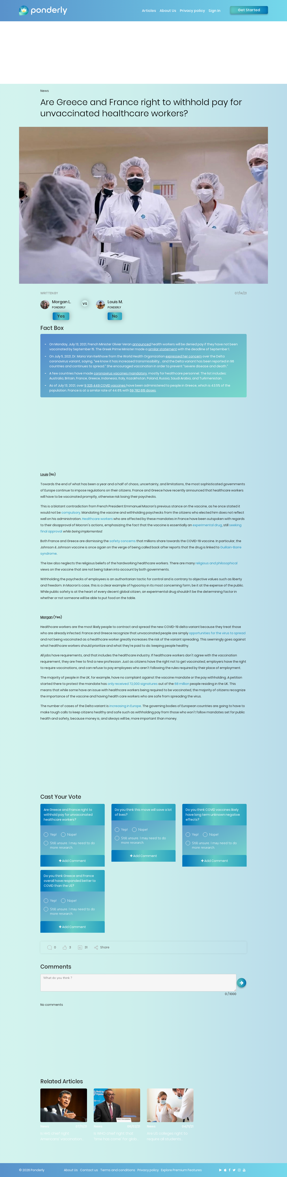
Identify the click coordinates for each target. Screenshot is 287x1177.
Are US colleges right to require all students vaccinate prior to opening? (167, 1136)
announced (141, 344)
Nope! (71, 834)
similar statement (162, 349)
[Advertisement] (143, 52)
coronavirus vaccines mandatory (120, 373)
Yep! (53, 834)
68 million (181, 684)
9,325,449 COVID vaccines (105, 385)
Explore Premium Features (181, 1170)
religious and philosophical (216, 563)
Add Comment (72, 861)
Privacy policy (192, 10)
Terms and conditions (117, 1170)
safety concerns (122, 541)
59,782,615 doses (143, 390)
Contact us (89, 1170)
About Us (168, 10)
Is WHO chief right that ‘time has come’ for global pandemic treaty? (117, 1136)
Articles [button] (149, 10)
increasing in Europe (125, 706)
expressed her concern (183, 356)
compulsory (70, 512)
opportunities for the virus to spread (217, 633)
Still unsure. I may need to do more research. (72, 845)
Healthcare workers (97, 519)
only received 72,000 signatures (133, 684)
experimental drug (207, 525)
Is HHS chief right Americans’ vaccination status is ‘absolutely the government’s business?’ (62, 1136)
